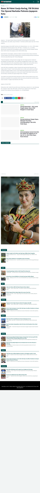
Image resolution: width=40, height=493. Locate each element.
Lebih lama (36, 173)
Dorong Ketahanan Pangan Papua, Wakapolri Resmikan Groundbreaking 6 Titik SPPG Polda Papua (29, 122)
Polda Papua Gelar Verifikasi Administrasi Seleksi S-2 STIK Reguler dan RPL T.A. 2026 (21, 353)
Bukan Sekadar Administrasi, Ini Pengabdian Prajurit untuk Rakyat (18, 258)
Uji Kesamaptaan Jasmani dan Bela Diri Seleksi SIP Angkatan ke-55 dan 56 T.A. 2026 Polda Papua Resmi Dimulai (29, 134)
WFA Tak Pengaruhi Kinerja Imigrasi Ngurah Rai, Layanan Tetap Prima (18, 292)
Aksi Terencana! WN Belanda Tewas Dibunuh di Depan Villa (16, 374)
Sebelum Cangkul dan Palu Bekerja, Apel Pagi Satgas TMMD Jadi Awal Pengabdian (20, 253)
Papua (11, 94)
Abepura (6, 5)
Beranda (2, 5)
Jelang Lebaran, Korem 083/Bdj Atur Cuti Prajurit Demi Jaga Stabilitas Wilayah (20, 276)
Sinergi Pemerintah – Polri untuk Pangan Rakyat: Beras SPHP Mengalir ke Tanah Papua (29, 108)
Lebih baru (4, 173)
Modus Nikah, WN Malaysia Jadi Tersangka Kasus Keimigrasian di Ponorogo (19, 369)
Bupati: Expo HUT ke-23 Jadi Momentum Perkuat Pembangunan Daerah (18, 318)
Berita (8, 94)
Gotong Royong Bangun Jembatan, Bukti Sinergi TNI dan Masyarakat (18, 271)
